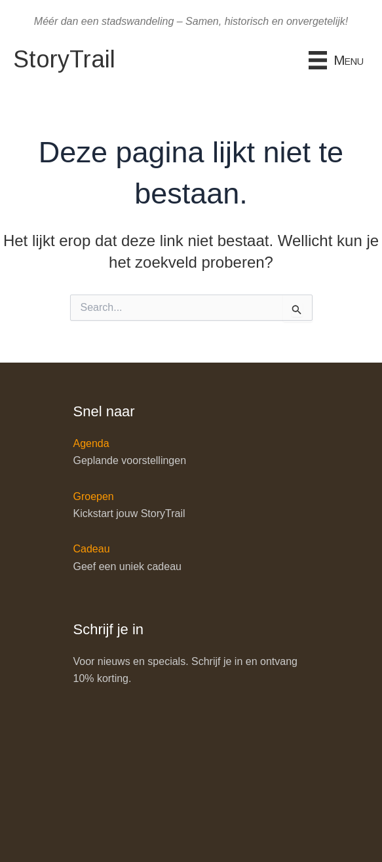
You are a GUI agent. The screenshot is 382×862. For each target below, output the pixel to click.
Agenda (91, 443)
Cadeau (91, 548)
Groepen (93, 496)
